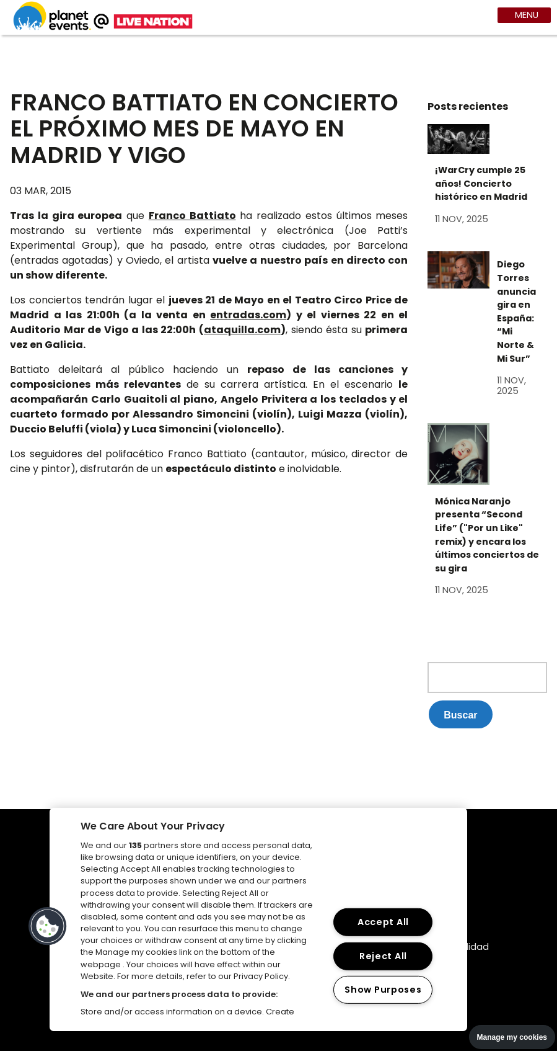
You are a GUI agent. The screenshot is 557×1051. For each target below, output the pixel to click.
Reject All (383, 956)
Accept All (383, 922)
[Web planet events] (103, 28)
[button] (48, 926)
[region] (258, 919)
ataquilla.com (242, 330)
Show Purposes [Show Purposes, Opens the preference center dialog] (382, 989)
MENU (525, 15)
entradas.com (248, 315)
